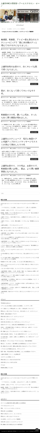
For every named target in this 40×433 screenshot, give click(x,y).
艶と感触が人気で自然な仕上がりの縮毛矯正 (12, 424)
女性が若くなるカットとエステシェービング (12, 421)
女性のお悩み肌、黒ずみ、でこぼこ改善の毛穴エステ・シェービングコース (19, 334)
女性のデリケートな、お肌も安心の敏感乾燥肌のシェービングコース (17, 324)
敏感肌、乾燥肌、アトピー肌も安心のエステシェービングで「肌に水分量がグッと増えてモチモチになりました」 (20, 42)
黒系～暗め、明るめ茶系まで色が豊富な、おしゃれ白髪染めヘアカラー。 (19, 351)
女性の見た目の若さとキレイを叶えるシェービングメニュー (15, 322)
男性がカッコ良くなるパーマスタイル (10, 416)
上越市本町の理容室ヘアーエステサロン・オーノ (18, 431)
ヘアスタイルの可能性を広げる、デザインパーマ (13, 348)
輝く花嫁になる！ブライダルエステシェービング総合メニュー (16, 331)
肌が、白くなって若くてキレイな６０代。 (11, 230)
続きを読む (34, 60)
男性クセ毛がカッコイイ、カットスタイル (11, 413)
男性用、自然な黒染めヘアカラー (9, 313)
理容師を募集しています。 (7, 367)
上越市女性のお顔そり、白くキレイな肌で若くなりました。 (15, 227)
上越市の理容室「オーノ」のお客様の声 (10, 354)
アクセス (3, 365)
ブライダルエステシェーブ (7, 405)
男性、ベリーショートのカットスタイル (10, 408)
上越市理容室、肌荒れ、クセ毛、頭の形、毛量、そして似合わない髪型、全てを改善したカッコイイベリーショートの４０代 (20, 272)
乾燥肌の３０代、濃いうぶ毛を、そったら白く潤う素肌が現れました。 (18, 261)
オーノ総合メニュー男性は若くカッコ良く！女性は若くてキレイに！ (17, 308)
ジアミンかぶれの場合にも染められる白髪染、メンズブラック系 (16, 305)
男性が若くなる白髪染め (7, 411)
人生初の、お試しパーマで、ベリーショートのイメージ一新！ (16, 210)
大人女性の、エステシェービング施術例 (15, 28)
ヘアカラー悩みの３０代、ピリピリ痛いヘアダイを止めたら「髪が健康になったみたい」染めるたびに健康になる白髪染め (20, 246)
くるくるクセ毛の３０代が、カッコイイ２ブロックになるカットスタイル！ (19, 268)
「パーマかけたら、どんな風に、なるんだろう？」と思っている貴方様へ (19, 207)
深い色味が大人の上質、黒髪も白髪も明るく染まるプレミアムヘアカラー (19, 346)
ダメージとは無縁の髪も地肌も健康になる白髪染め (13, 403)
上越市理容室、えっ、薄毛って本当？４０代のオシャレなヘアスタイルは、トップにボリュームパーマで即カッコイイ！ (20, 242)
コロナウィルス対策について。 (8, 357)
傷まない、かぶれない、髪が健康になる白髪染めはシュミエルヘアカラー (19, 343)
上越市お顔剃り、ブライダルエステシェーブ (12, 225)
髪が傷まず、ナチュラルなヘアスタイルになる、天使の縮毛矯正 (17, 340)
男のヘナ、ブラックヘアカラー (8, 319)
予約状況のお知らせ (6, 303)
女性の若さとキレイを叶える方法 (9, 362)
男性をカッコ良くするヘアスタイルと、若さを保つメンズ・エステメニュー (19, 311)
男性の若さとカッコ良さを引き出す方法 (10, 359)
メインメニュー (20, 25)
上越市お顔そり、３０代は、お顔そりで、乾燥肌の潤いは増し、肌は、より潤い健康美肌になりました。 (20, 168)
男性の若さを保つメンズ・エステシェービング (12, 316)
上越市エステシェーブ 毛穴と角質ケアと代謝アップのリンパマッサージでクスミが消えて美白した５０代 (19, 141)
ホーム (3, 28)
